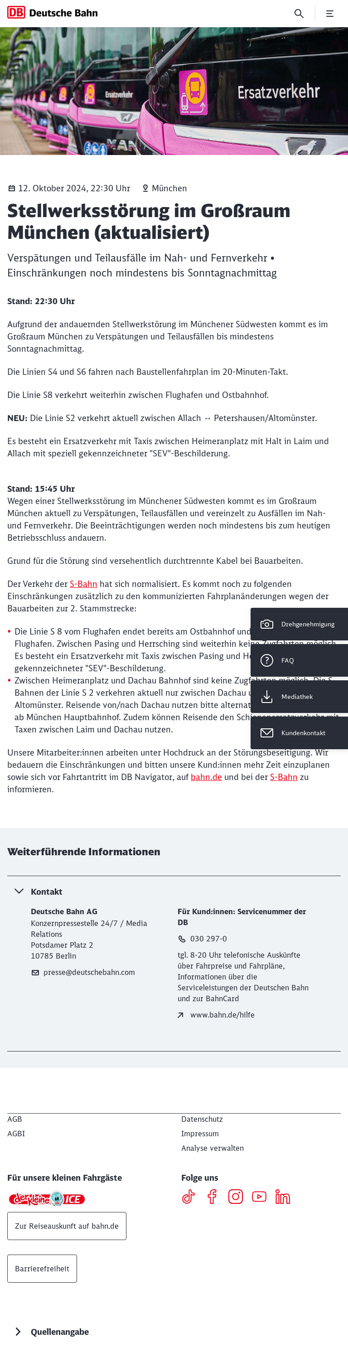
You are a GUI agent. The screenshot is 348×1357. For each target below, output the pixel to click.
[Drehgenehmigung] (299, 624)
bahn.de (206, 777)
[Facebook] (215, 1198)
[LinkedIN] (286, 1198)
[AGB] (14, 1119)
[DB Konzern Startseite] (52, 12)
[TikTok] (192, 1198)
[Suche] (299, 13)
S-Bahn (83, 584)
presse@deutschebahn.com (83, 972)
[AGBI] (16, 1133)
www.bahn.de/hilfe (216, 1015)
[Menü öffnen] (330, 13)
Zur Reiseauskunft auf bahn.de (67, 1226)
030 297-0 (202, 939)
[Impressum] (200, 1133)
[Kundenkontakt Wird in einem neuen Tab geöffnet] (299, 733)
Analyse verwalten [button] (212, 1148)
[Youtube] (262, 1198)
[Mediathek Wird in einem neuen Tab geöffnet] (299, 696)
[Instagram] (239, 1198)
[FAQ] (299, 660)
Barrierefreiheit (42, 1268)
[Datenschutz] (202, 1119)
